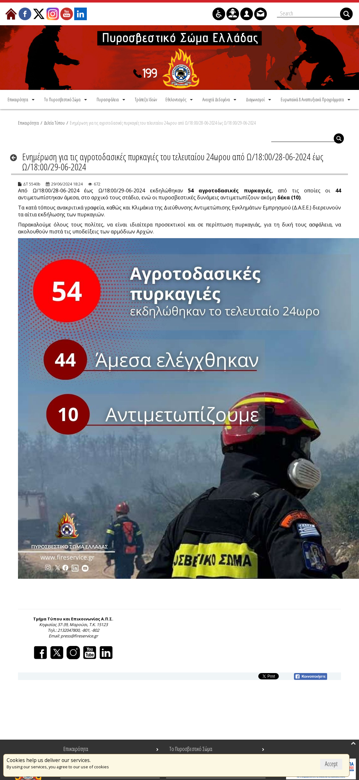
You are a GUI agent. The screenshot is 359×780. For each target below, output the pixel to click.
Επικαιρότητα (28, 123)
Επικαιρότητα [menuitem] (75, 749)
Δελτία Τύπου (54, 123)
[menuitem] (22, 99)
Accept (331, 763)
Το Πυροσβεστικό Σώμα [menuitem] (190, 749)
